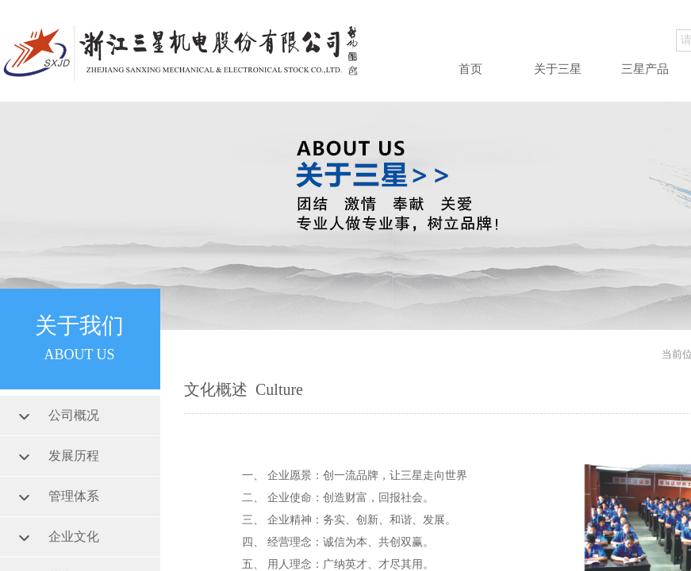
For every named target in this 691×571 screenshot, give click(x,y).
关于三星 (558, 69)
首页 (470, 69)
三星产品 (645, 69)
